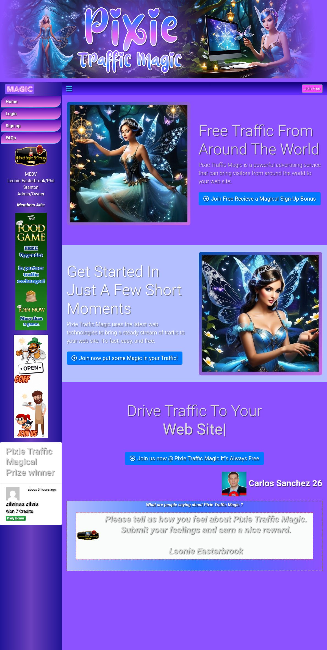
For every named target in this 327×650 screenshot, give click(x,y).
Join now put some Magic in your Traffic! (124, 358)
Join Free (312, 88)
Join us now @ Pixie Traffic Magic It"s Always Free (194, 458)
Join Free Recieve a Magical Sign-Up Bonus (259, 198)
